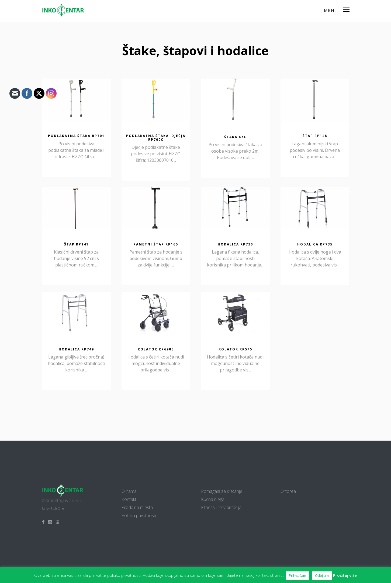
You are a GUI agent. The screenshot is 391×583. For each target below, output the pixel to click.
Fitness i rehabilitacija (221, 507)
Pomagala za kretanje (221, 491)
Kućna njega (212, 499)
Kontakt (129, 499)
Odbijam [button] (322, 575)
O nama (129, 491)
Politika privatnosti (139, 515)
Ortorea (288, 491)
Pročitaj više (345, 575)
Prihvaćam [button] (297, 575)
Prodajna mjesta (137, 507)
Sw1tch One (55, 508)
